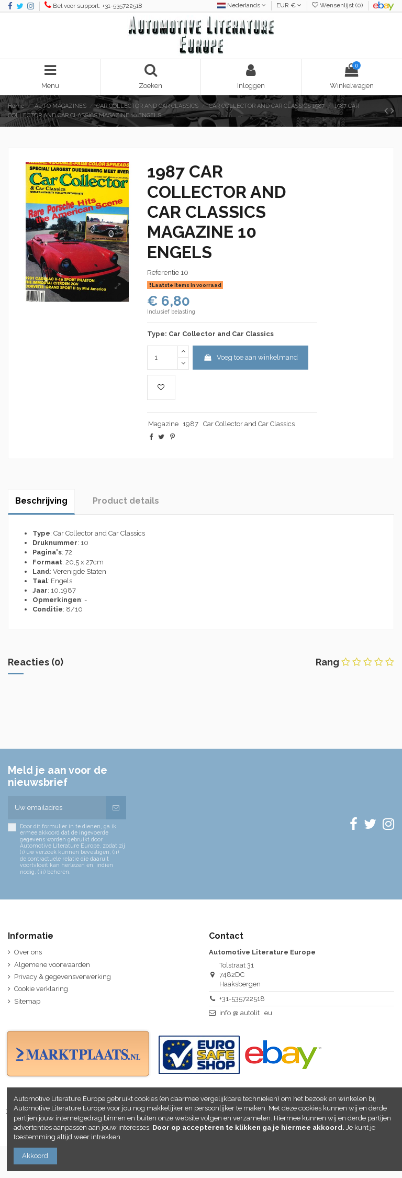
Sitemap (27, 1001)
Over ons (28, 952)
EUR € (289, 5)
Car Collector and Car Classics (249, 424)
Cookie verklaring (41, 989)
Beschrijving (41, 501)
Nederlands (241, 5)
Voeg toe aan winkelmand (250, 357)
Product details (126, 501)
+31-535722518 (242, 999)
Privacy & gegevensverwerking (62, 977)
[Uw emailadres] (57, 808)
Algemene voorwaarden (52, 965)
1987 (190, 424)
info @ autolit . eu (245, 1013)
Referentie (163, 272)
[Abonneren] (116, 808)
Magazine (163, 424)
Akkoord (35, 1156)
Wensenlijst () (338, 5)
